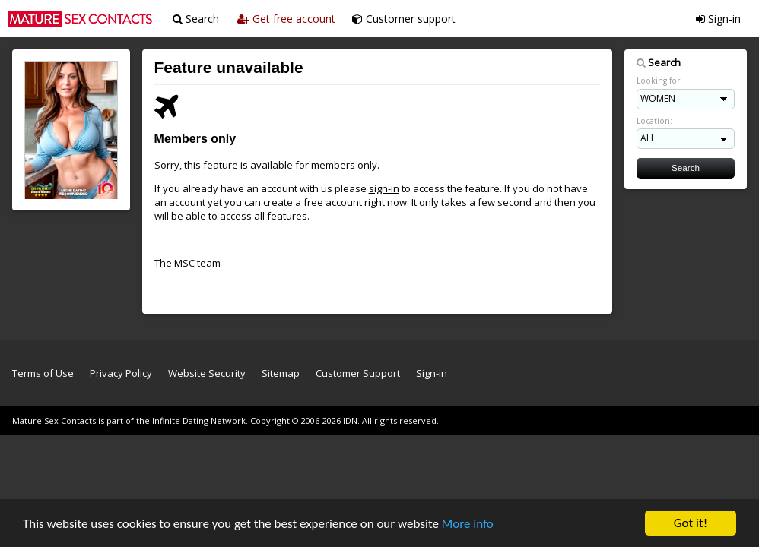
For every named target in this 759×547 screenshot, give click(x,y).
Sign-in (718, 18)
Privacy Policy (121, 373)
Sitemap (281, 373)
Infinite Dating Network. (200, 420)
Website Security (207, 373)
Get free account (286, 18)
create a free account (312, 202)
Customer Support (358, 373)
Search (196, 18)
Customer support (404, 18)
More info (468, 525)
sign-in (384, 188)
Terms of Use (43, 373)
